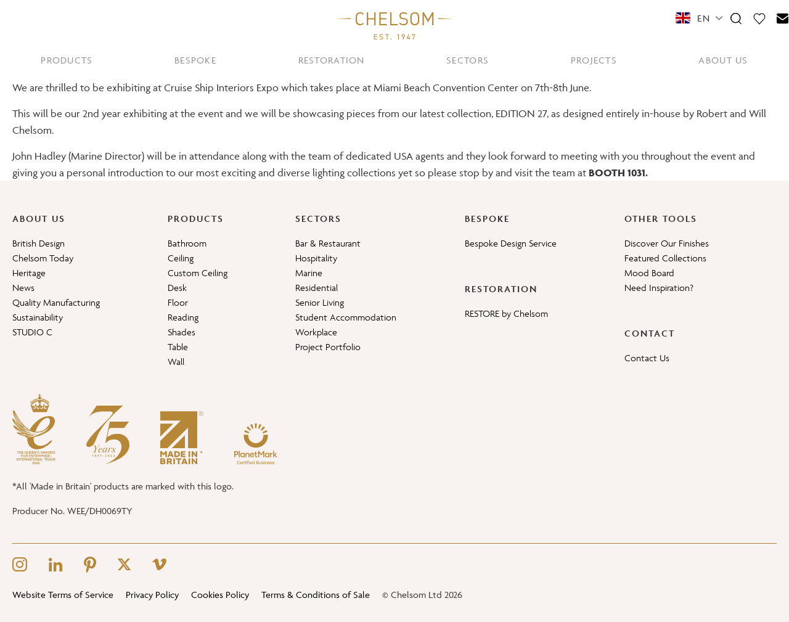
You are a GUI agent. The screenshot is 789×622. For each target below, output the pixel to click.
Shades (181, 332)
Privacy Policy (152, 594)
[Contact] (783, 17)
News (23, 287)
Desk (177, 287)
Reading (183, 317)
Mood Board (649, 273)
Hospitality (316, 258)
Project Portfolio (328, 347)
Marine (308, 273)
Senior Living (319, 302)
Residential (316, 287)
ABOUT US (723, 60)
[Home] (394, 25)
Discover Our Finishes (666, 243)
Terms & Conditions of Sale (315, 594)
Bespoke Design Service (511, 243)
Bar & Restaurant (328, 243)
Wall (176, 361)
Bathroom (187, 243)
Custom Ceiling (197, 273)
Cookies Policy (220, 594)
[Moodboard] (759, 17)
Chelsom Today (42, 258)
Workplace (316, 332)
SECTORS (467, 60)
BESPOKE (195, 60)
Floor (178, 302)
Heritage (29, 273)
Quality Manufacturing (56, 302)
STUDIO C (32, 332)
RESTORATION (331, 60)
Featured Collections (665, 258)
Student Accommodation (345, 317)
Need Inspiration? (658, 287)
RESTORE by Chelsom (506, 313)
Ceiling (181, 258)
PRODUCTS (66, 60)
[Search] (736, 17)
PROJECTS (594, 60)
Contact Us (646, 358)
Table (178, 347)
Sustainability (37, 317)
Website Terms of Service (62, 594)
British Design (38, 243)
